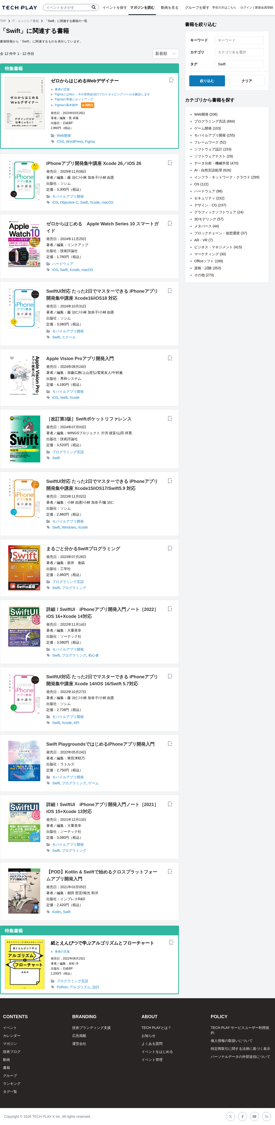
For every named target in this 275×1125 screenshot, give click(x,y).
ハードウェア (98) (208, 191)
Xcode (95, 202)
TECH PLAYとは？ (156, 1028)
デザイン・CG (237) (210, 205)
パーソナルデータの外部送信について (240, 1057)
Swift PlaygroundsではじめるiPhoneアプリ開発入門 (100, 744)
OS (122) (201, 184)
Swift (84, 202)
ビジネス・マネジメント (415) (218, 247)
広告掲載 (79, 1036)
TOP (3, 21)
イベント (10, 1028)
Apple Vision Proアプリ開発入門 (80, 358)
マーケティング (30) (210, 254)
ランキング (11, 1084)
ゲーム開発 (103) (207, 128)
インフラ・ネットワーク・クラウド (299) (227, 177)
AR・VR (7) (203, 240)
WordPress (74, 141)
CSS (60, 141)
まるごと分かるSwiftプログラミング (83, 548)
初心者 (93, 655)
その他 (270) (204, 275)
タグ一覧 (10, 1092)
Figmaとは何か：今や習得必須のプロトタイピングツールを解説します (102, 94)
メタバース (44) (206, 226)
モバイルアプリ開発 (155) (214, 135)
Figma (90, 141)
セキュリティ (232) (209, 198)
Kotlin (56, 912)
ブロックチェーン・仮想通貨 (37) (220, 233)
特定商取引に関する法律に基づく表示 (240, 1049)
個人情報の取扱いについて (232, 1041)
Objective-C (69, 202)
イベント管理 (152, 1060)
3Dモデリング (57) (209, 219)
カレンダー (11, 1036)
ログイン (246, 7)
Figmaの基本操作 (66, 105)
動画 (6, 1060)
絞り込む (207, 81)
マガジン (10, 1044)
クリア (247, 81)
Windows (69, 527)
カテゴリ (197, 52)
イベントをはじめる (157, 1052)
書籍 (6, 1068)
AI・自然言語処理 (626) (212, 170)
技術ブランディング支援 (91, 1028)
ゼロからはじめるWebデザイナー (85, 80)
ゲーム (93, 783)
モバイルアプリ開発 (68, 196)
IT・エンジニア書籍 (25, 21)
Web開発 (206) (206, 114)
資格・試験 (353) (207, 268)
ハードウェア (62, 264)
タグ (193, 64)
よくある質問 (152, 1044)
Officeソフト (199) (208, 261)
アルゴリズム (80, 987)
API (77, 723)
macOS (108, 202)
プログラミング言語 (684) (214, 121)
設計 (96, 987)
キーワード (199, 40)
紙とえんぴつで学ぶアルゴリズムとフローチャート (102, 943)
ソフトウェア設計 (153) (213, 149)
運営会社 (79, 1044)
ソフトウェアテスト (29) (213, 156)
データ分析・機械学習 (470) (216, 163)
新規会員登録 (264, 7)
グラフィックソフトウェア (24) (219, 212)
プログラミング (74, 588)
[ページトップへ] (19, 7)
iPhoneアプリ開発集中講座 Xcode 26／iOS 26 (93, 163)
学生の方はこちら (224, 7)
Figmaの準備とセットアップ (74, 99)
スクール (69, 337)
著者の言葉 (62, 89)
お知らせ (149, 1036)
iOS (55, 202)
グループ (10, 1076)
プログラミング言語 (68, 452)
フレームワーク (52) (210, 142)
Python (62, 987)
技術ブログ (11, 1052)
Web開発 (64, 136)
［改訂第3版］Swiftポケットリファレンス (89, 419)
